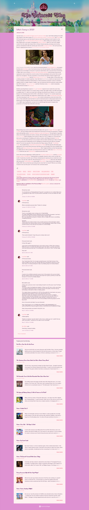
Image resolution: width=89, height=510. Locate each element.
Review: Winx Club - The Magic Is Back (25, 424)
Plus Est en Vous (20, 136)
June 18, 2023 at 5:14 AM (27, 330)
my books (46, 180)
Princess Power (42, 77)
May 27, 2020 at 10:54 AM (27, 322)
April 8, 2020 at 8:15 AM (27, 265)
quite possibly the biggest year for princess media (34, 35)
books (53, 37)
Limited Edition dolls (28, 161)
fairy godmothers (45, 171)
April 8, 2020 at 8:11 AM (27, 252)
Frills (35, 89)
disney (24, 171)
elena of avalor (36, 171)
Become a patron (46, 183)
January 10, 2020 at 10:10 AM (28, 207)
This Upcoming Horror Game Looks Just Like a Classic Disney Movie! (32, 360)
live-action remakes (47, 45)
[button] (62, 29)
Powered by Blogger (44, 506)
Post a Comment (22, 333)
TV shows (48, 37)
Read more (60, 356)
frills (52, 171)
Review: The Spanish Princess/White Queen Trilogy (28, 456)
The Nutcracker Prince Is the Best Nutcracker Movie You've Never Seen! (32, 376)
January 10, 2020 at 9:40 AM (28, 196)
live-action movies (21, 174)
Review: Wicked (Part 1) (22, 408)
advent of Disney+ (42, 42)
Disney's (46, 159)
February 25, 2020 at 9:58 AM (28, 237)
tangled (52, 174)
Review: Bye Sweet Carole (22, 440)
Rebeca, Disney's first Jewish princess (31, 148)
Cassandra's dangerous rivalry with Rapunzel (39, 133)
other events (42, 161)
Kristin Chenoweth (33, 97)
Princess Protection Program (22, 77)
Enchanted (31, 85)
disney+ (29, 171)
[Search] (74, 4)
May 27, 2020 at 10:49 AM (27, 310)
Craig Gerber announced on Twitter (37, 144)
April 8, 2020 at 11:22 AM (27, 278)
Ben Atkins (24, 326)
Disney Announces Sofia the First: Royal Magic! (27, 472)
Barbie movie (36, 77)
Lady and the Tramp (30, 84)
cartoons (19, 171)
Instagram (56, 180)
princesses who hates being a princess (39, 72)
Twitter (18, 181)
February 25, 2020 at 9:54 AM (28, 226)
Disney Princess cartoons (37, 40)
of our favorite (28, 40)
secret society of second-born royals (40, 174)
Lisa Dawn (24, 200)
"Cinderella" (39, 89)
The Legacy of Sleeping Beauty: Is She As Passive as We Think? (31, 392)
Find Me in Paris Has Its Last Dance (25, 344)
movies (58, 37)
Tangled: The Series (53, 129)
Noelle (49, 84)
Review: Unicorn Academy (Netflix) (24, 488)
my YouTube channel (32, 180)
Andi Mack (25, 69)
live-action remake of (46, 154)
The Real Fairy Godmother (56, 95)
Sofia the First (32, 151)
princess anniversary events (39, 37)
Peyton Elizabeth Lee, (52, 67)
